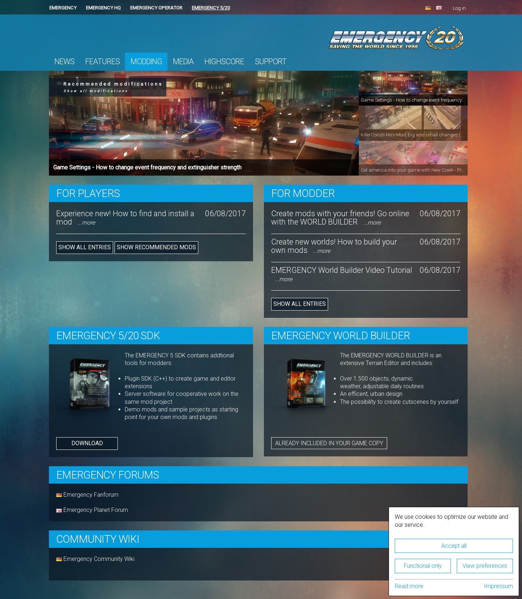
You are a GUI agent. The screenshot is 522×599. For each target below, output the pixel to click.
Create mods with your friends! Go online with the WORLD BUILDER (340, 217)
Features (102, 61)
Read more (409, 586)
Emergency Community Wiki (98, 558)
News (64, 61)
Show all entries (84, 247)
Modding (146, 61)
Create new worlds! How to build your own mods (334, 246)
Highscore (224, 61)
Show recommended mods (156, 247)
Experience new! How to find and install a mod (125, 217)
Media (183, 61)
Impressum (498, 586)
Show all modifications (95, 91)
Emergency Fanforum (87, 494)
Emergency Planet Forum (92, 509)
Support (270, 61)
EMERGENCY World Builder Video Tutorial (341, 274)
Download (87, 443)
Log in (459, 8)
